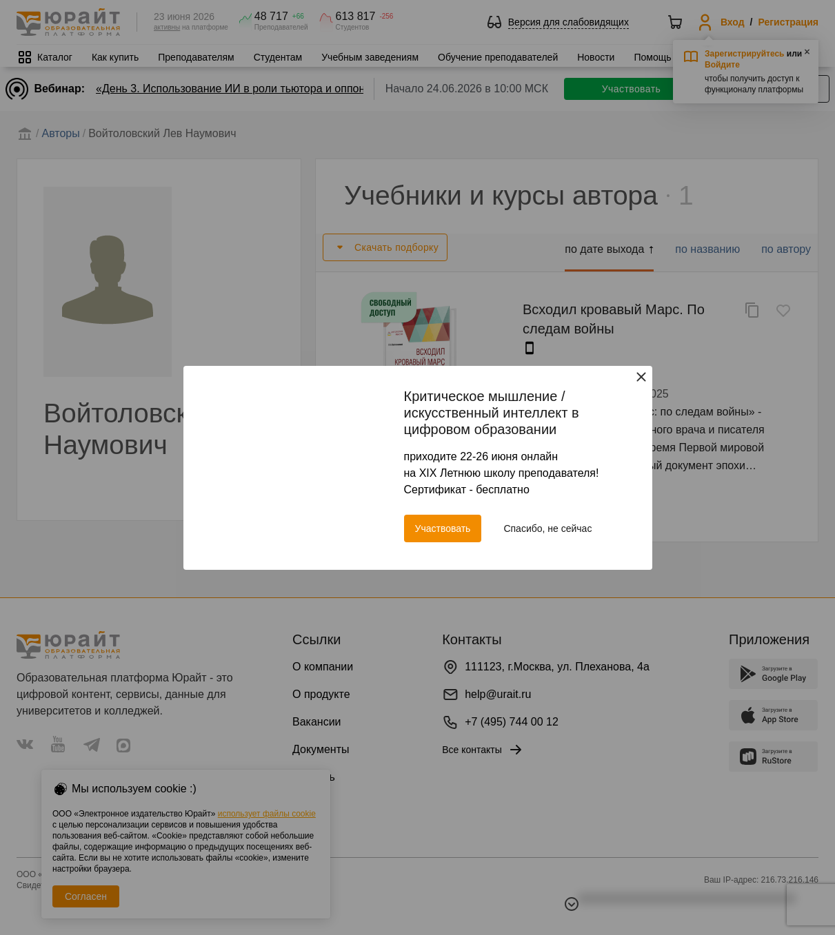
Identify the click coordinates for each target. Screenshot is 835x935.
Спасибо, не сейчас (547, 528)
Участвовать (443, 528)
